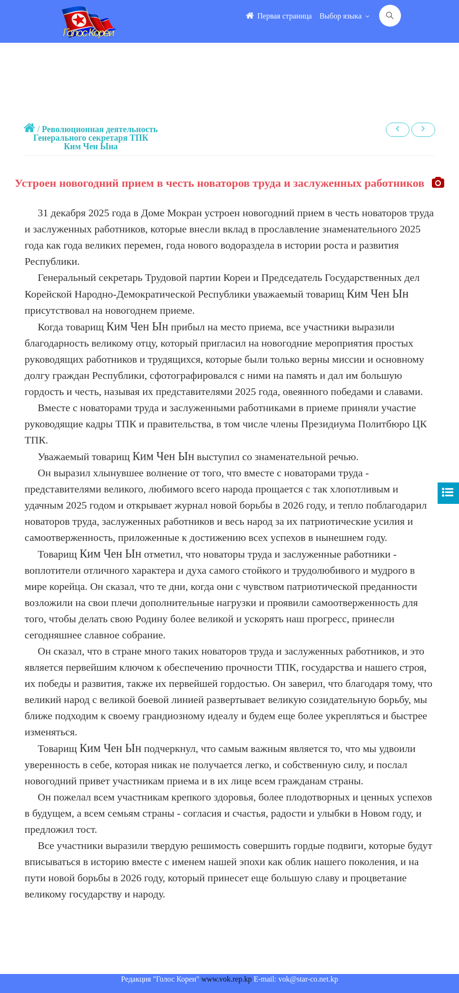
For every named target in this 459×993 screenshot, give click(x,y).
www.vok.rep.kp (226, 979)
